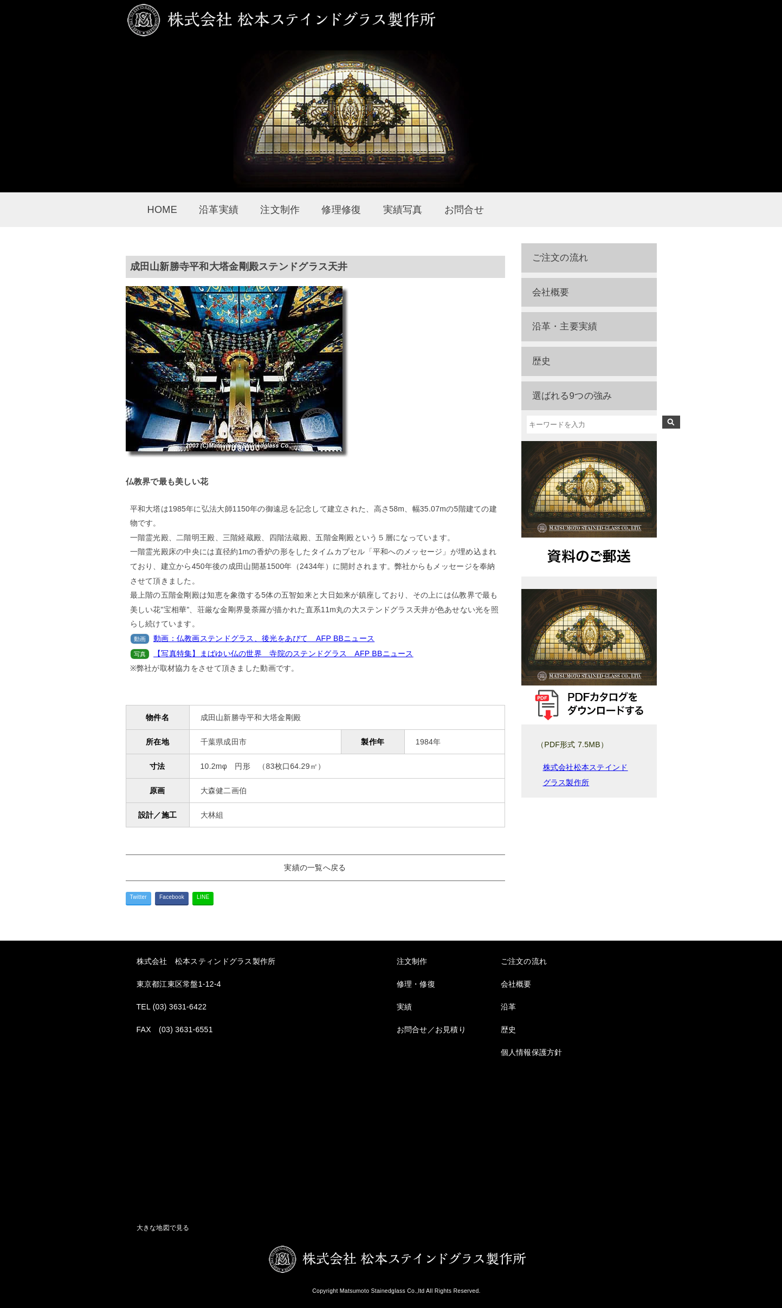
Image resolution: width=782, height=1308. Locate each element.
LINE (203, 897)
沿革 (508, 1006)
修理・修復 (416, 984)
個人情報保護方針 (532, 1052)
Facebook (171, 897)
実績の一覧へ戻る (315, 867)
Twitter (138, 897)
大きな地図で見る (163, 1227)
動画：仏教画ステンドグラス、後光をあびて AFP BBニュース (263, 638)
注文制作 (280, 209)
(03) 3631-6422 (180, 1006)
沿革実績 (218, 209)
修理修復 (341, 209)
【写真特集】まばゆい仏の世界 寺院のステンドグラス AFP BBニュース (283, 653)
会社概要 (551, 292)
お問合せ (464, 209)
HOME (162, 209)
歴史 (541, 361)
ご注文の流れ (560, 257)
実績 (404, 1006)
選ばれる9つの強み (572, 396)
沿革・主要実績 (565, 326)
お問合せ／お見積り (432, 1029)
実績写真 (403, 209)
